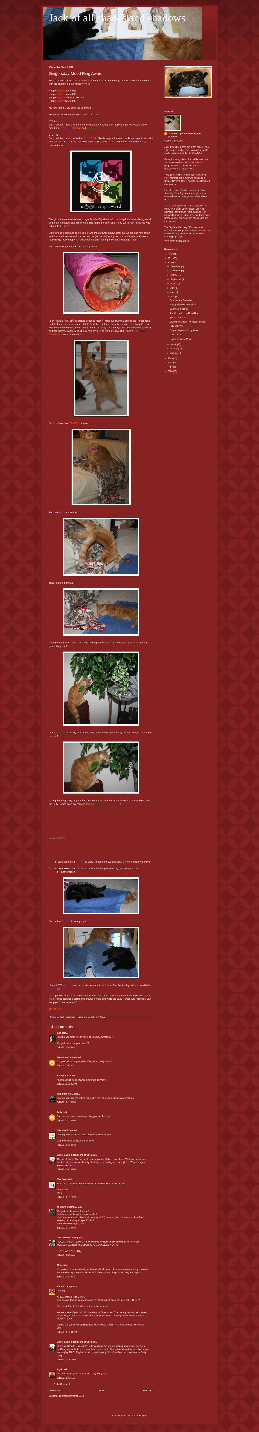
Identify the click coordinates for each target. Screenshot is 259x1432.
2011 (170, 258)
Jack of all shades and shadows (117, 18)
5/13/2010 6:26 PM (66, 1169)
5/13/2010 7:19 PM (66, 1227)
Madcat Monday (177, 317)
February (175, 348)
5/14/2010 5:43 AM (66, 1276)
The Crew (62, 1179)
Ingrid (60, 1369)
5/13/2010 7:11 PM (66, 1197)
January (174, 353)
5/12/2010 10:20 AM (67, 1084)
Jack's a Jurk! (176, 334)
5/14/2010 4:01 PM (66, 1359)
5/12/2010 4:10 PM (66, 1120)
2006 (170, 371)
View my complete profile (176, 241)
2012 (170, 254)
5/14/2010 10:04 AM (67, 1332)
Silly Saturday (176, 326)
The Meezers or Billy (67, 1237)
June (173, 292)
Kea (59, 1033)
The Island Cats (65, 1130)
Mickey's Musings (66, 1207)
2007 (170, 367)
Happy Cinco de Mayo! (181, 339)
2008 (170, 362)
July (172, 288)
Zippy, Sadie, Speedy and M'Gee (74, 1155)
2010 (170, 262)
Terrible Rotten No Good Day (184, 313)
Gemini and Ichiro (66, 1057)
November (175, 270)
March (173, 344)
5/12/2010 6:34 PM (66, 1145)
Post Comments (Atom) (73, 1396)
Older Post (147, 1390)
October (174, 275)
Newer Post (55, 1390)
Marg (59, 1265)
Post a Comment (61, 1384)
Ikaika (60, 1112)
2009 (170, 358)
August (174, 283)
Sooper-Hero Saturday (181, 300)
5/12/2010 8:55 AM (66, 1047)
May (172, 296)
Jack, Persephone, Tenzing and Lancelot (184, 135)
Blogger (142, 1415)
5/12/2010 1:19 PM (66, 1102)
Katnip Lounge (64, 1286)
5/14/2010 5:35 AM (66, 1255)
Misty (67, 107)
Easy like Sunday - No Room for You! (188, 322)
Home (102, 1390)
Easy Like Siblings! (179, 309)
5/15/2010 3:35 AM (66, 1378)
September (176, 279)
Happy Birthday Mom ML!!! (183, 304)
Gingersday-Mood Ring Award (184, 330)
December (175, 266)
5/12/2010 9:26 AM (66, 1065)
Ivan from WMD (65, 1094)
